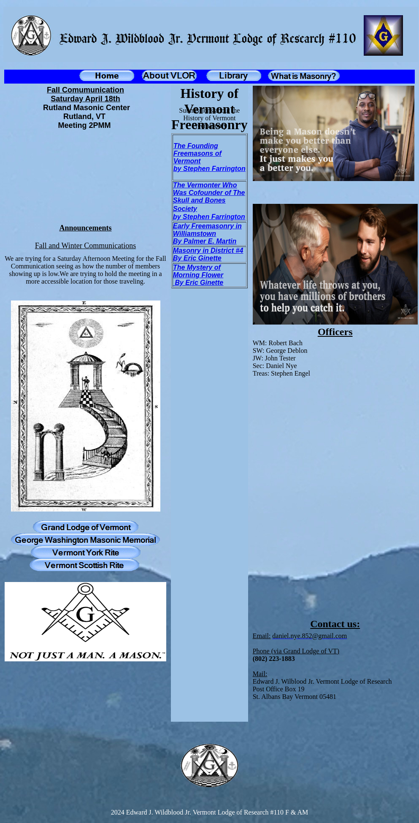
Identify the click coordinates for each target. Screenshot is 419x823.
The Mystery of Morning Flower (198, 271)
